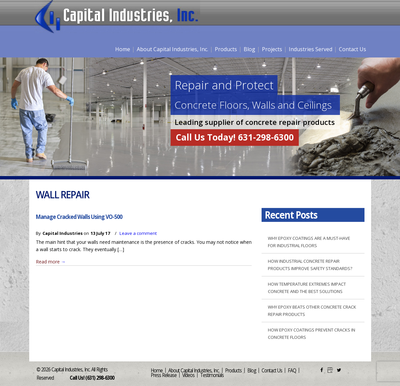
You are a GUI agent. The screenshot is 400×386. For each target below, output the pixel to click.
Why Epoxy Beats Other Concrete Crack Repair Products (312, 310)
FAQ (292, 370)
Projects (272, 49)
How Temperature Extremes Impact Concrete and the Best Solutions (307, 287)
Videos (188, 374)
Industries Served (310, 49)
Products (226, 49)
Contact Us (352, 49)
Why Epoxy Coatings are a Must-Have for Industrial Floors (309, 241)
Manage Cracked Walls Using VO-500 (79, 217)
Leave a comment (138, 233)
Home (122, 49)
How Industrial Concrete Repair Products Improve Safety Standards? (310, 264)
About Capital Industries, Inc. (172, 49)
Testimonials (212, 374)
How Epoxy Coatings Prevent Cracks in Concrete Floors (311, 333)
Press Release (164, 374)
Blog (249, 49)
